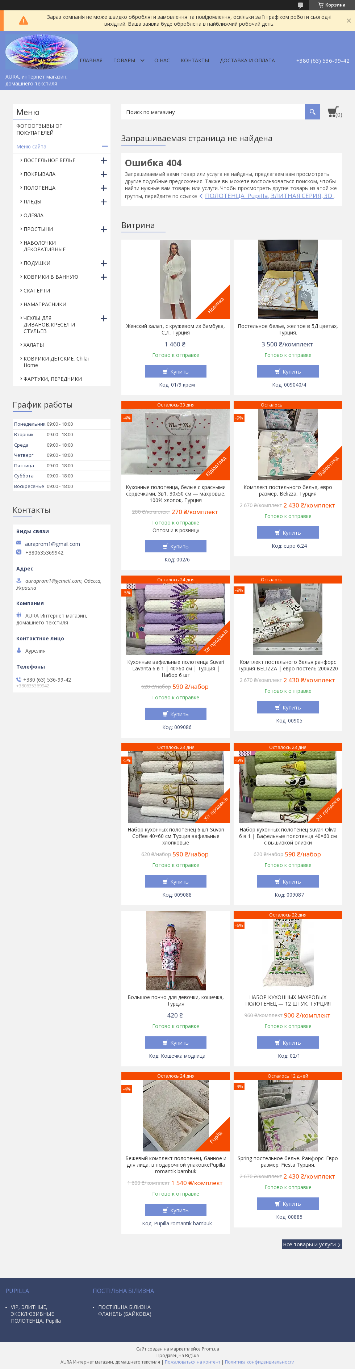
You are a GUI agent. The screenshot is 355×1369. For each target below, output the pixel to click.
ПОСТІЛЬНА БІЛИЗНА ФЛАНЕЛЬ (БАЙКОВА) (124, 1310)
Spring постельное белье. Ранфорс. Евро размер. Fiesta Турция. (288, 1161)
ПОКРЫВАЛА (39, 173)
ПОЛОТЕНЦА (39, 187)
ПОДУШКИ (37, 263)
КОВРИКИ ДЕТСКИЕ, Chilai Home (56, 361)
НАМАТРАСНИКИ (45, 304)
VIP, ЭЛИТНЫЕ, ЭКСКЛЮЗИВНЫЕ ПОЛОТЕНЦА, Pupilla (36, 1313)
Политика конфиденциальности (260, 1362)
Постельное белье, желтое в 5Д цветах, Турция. (288, 329)
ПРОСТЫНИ (38, 229)
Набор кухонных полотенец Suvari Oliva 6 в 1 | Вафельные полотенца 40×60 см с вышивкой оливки (288, 836)
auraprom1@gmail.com (52, 544)
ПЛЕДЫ (32, 201)
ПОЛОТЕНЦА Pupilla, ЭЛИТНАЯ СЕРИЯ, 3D (269, 195)
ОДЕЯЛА (33, 215)
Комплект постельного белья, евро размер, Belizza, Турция (287, 490)
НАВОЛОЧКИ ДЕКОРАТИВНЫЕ (45, 246)
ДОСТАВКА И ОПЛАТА (247, 60)
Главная (91, 60)
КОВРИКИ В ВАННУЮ (51, 276)
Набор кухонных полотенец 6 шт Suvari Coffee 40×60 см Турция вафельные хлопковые (176, 836)
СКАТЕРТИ (37, 290)
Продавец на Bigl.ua (177, 1355)
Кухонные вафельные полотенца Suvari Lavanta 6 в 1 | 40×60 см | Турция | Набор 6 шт (175, 668)
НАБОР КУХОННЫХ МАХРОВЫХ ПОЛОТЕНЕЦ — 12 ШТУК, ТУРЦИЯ (288, 1000)
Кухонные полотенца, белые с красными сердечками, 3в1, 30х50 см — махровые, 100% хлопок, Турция (176, 494)
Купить (179, 371)
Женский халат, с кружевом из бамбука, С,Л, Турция (175, 329)
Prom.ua (210, 1349)
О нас (162, 60)
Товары (124, 60)
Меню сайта (31, 146)
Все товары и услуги (309, 1244)
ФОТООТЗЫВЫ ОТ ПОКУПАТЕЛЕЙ (39, 129)
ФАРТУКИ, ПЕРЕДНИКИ (53, 378)
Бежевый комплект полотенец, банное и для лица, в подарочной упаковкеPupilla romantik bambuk (175, 1165)
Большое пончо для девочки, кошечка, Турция (176, 1000)
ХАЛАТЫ (34, 344)
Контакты (195, 60)
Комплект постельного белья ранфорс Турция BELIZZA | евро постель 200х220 (288, 665)
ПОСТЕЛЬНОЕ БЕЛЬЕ (49, 160)
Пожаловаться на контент (192, 1362)
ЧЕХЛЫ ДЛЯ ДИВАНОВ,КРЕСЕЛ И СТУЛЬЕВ (49, 324)
